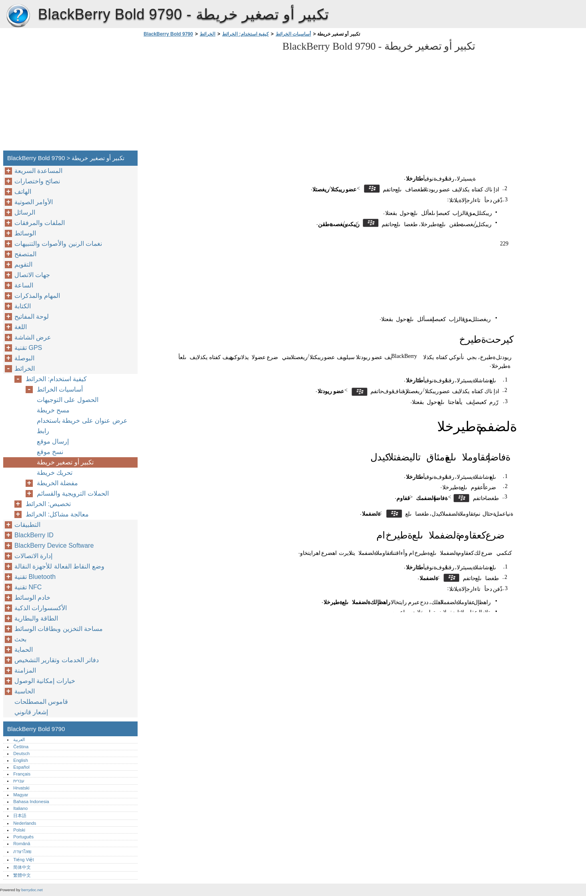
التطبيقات (27, 524)
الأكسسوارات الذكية (40, 608)
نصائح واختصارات (37, 181)
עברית (18, 780)
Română (21, 843)
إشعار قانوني (31, 712)
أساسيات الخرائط (293, 34)
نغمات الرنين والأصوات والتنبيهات (58, 243)
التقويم (23, 264)
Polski (19, 830)
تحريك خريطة (54, 472)
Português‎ (23, 836)
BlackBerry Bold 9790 (18, 16)
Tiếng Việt (23, 859)
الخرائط (207, 34)
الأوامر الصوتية (33, 202)
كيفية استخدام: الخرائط (245, 34)
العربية (19, 739)
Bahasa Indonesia (31, 801)
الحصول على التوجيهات (67, 399)
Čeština (20, 746)
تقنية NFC (28, 587)
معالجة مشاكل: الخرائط (57, 514)
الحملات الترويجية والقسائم (73, 493)
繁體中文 (22, 875)
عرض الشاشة (32, 337)
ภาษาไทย (22, 851)
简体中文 (22, 867)
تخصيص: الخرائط (48, 503)
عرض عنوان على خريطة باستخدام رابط (82, 425)
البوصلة (24, 358)
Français (21, 773)
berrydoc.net (31, 890)
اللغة (20, 326)
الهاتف (22, 191)
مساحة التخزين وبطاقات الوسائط (58, 628)
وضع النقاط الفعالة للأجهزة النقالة (59, 566)
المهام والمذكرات (37, 295)
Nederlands (24, 823)
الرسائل (24, 212)
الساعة (23, 285)
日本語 (19, 815)
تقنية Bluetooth (35, 576)
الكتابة (22, 306)
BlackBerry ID (34, 535)
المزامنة (25, 670)
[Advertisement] (209, 96)
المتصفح (25, 254)
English (20, 760)
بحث (20, 639)
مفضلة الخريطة (57, 483)
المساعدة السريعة (38, 170)
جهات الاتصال (32, 274)
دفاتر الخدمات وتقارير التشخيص (56, 660)
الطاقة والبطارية (36, 618)
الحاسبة (24, 691)
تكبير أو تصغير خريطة (65, 462)
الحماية (23, 649)
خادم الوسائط (32, 597)
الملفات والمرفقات (39, 222)
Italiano (20, 808)
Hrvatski (21, 788)
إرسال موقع (53, 441)
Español (21, 767)
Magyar (20, 794)
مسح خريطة (53, 410)
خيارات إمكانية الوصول (44, 680)
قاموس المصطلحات (41, 701)
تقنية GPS (28, 347)
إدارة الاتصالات (33, 555)
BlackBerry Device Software (54, 545)
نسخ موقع (50, 451)
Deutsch (21, 753)
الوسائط (25, 233)
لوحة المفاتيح (31, 316)
